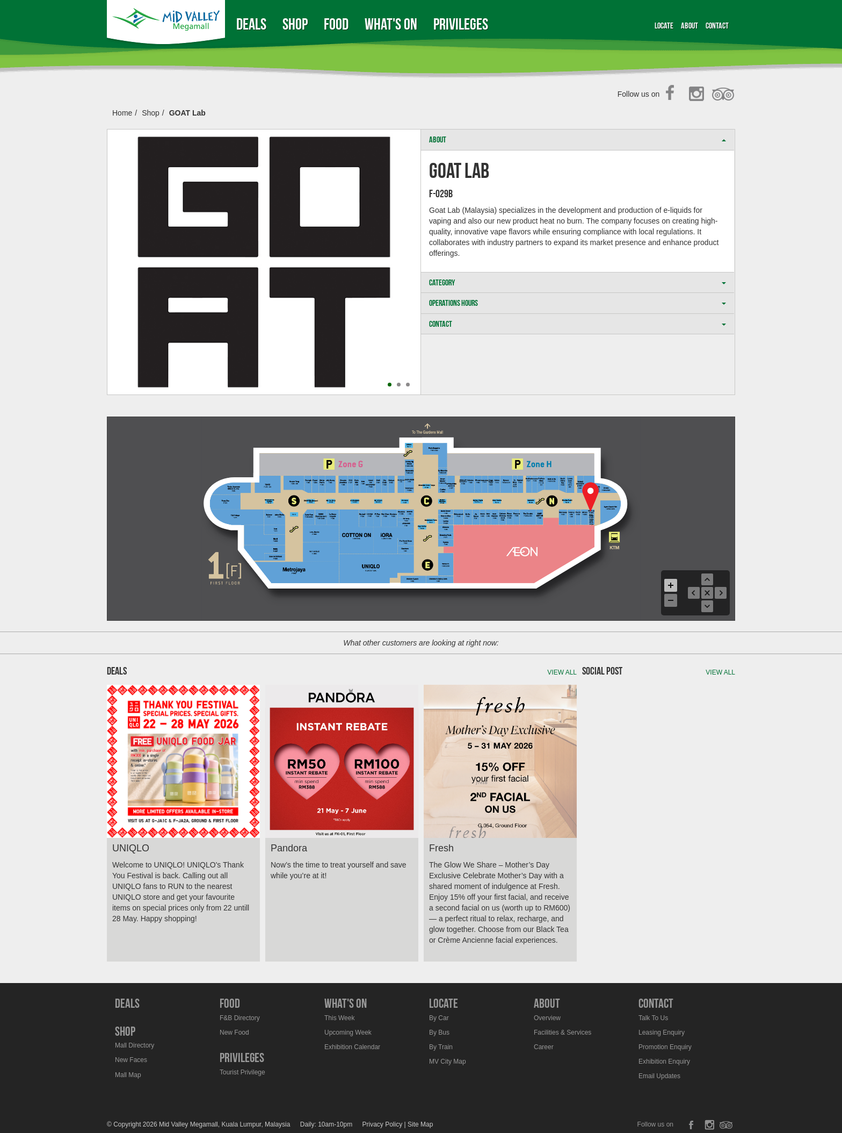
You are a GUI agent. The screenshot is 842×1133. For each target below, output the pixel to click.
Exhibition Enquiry (664, 1061)
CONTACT (577, 323)
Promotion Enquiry (665, 1047)
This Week (339, 1018)
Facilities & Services (562, 1032)
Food (336, 24)
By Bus (439, 1032)
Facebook (673, 94)
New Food (234, 1032)
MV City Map (447, 1061)
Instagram (698, 94)
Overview (547, 1018)
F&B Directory (240, 1018)
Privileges (460, 24)
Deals (251, 24)
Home (122, 113)
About (689, 25)
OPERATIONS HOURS (577, 302)
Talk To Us (653, 1018)
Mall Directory (134, 1045)
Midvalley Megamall (167, 24)
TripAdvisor (723, 94)
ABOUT (577, 139)
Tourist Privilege (242, 1072)
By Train (441, 1047)
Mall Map (128, 1075)
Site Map (420, 1124)
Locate (664, 25)
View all (562, 672)
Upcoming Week (348, 1032)
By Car (439, 1018)
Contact (717, 25)
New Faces (131, 1060)
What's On (391, 24)
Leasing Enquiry (661, 1032)
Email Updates (659, 1076)
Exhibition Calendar (352, 1047)
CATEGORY (577, 282)
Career (544, 1047)
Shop (295, 24)
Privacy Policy (382, 1124)
